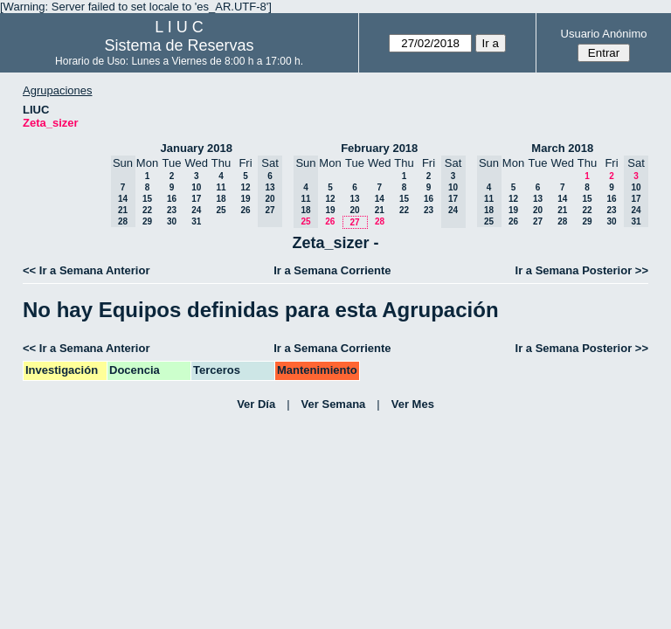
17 (196, 199)
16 (171, 199)
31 (196, 221)
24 (196, 210)
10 (196, 187)
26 (245, 210)
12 (245, 187)
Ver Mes (412, 404)
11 (220, 187)
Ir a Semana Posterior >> (581, 270)
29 (147, 221)
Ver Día (256, 404)
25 (220, 210)
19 (245, 199)
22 (147, 210)
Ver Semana (333, 404)
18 (220, 199)
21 (379, 210)
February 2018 (379, 148)
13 (354, 199)
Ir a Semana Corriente (332, 270)
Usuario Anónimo (604, 33)
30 (171, 221)
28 (379, 221)
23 (171, 210)
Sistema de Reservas (179, 45)
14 (379, 199)
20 (354, 210)
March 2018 (562, 148)
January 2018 (196, 148)
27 (354, 222)
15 (147, 199)
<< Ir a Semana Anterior (86, 270)
